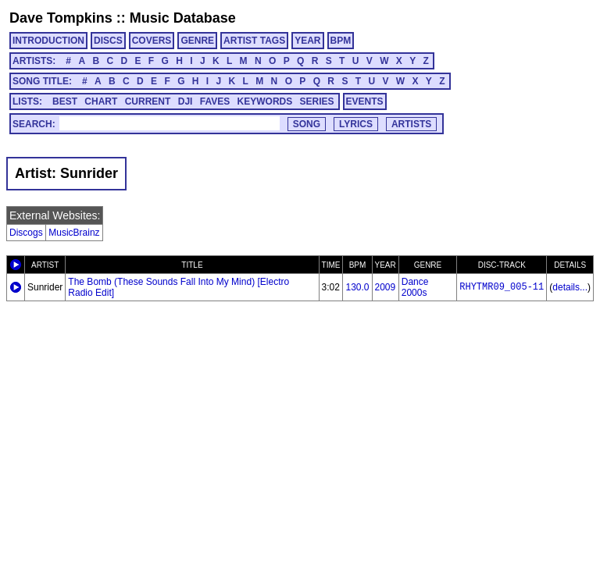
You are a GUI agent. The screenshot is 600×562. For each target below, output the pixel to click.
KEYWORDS (265, 101)
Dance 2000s (415, 287)
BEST (64, 101)
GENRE (197, 40)
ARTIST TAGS (254, 40)
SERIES (317, 101)
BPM (341, 40)
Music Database (183, 18)
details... (570, 287)
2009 (385, 287)
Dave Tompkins (60, 18)
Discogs (26, 232)
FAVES (215, 101)
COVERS (152, 40)
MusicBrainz (73, 232)
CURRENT (148, 101)
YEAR (307, 40)
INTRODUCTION (48, 40)
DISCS (108, 40)
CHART (100, 101)
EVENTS (365, 101)
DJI (185, 101)
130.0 (357, 287)
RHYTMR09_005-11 (501, 287)
